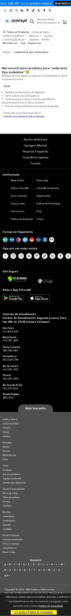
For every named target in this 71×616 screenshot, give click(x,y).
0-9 (6, 575)
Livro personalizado (13, 539)
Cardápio (7, 528)
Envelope (7, 469)
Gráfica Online (10, 419)
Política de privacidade (50, 606)
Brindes (6, 511)
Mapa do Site (17, 180)
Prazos (39, 218)
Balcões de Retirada (35, 139)
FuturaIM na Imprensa (35, 157)
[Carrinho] (64, 22)
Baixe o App (42, 180)
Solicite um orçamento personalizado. (24, 116)
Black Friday (9, 552)
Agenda (7, 524)
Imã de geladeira (11, 474)
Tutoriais (35, 163)
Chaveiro (7, 505)
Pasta (5, 465)
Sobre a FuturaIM (19, 187)
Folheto (6, 427)
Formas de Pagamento (18, 232)
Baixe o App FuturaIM (17, 289)
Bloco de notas (10, 493)
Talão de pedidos (11, 497)
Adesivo (6, 436)
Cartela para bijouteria (14, 482)
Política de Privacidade (48, 203)
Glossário (35, 560)
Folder (6, 431)
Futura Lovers (18, 203)
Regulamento (43, 195)
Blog (38, 211)
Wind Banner (9, 455)
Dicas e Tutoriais (19, 195)
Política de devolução (22, 218)
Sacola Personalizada (14, 488)
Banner (6, 450)
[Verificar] (17, 279)
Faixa (5, 459)
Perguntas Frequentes (35, 151)
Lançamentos (10, 547)
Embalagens (9, 520)
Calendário (8, 516)
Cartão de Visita (11, 423)
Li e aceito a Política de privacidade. (33, 612)
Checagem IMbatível (35, 145)
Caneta (6, 501)
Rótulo (6, 446)
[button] (32, 22)
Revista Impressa (11, 535)
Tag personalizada (12, 478)
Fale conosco (17, 211)
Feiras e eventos (11, 543)
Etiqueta (7, 442)
